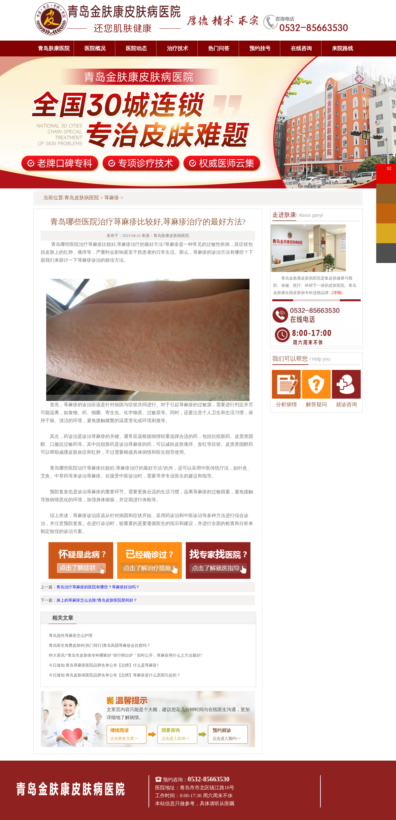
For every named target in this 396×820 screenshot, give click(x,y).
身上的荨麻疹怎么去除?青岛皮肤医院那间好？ (96, 600)
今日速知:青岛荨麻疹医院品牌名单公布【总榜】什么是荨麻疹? (104, 665)
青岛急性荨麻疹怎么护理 (70, 635)
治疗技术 (177, 48)
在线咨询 (301, 48)
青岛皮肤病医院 (81, 197)
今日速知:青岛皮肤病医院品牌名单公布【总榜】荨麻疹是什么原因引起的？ (115, 675)
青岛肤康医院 (54, 48)
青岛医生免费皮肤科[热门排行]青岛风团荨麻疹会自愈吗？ (99, 645)
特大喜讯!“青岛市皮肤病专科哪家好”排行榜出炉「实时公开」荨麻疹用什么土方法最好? (125, 655)
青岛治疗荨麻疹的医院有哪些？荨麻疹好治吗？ (98, 587)
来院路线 (342, 48)
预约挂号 (260, 48)
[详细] (337, 292)
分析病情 (286, 404)
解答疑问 (316, 404)
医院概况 (95, 48)
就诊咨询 (346, 404)
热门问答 (218, 48)
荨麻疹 (111, 197)
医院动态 (136, 48)
